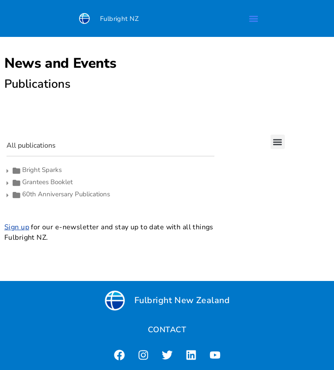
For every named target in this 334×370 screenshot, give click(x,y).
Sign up (16, 227)
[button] (253, 18)
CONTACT (167, 329)
